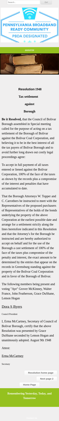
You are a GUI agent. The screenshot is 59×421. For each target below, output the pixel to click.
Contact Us (31, 418)
